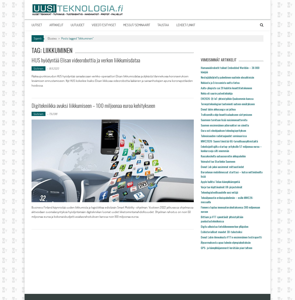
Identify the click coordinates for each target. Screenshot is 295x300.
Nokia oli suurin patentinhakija (217, 93)
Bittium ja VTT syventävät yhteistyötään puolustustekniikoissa (222, 219)
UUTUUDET (77, 25)
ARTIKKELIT (56, 25)
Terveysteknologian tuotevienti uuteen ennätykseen (228, 104)
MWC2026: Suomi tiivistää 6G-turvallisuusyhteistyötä (229, 141)
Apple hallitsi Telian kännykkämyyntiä (220, 181)
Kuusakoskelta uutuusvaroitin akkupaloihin (223, 156)
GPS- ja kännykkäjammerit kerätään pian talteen (226, 248)
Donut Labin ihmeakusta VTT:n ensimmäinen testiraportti (231, 237)
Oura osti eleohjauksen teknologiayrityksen (223, 130)
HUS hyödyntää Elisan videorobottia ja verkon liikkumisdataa (86, 60)
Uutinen (38, 68)
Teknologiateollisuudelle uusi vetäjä (219, 192)
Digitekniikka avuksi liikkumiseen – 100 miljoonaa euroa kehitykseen (93, 105)
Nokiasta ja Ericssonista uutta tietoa (220, 82)
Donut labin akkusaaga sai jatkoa (218, 109)
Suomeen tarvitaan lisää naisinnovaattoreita (224, 120)
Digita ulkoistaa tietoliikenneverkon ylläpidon (224, 226)
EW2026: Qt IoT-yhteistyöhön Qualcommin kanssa (227, 98)
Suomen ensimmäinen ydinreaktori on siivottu (225, 125)
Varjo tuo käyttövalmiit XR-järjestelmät (221, 187)
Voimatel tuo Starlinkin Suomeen (218, 161)
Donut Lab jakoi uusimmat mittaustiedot (222, 167)
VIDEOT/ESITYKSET (104, 25)
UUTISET (37, 25)
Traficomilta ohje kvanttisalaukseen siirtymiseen (226, 114)
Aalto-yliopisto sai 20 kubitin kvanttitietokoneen (226, 88)
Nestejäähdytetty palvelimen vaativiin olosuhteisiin (227, 77)
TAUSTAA (163, 25)
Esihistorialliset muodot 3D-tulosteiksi (221, 232)
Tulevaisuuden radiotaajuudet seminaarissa (224, 136)
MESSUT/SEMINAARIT (136, 25)
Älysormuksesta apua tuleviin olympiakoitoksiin (226, 242)
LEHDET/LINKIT (185, 25)
